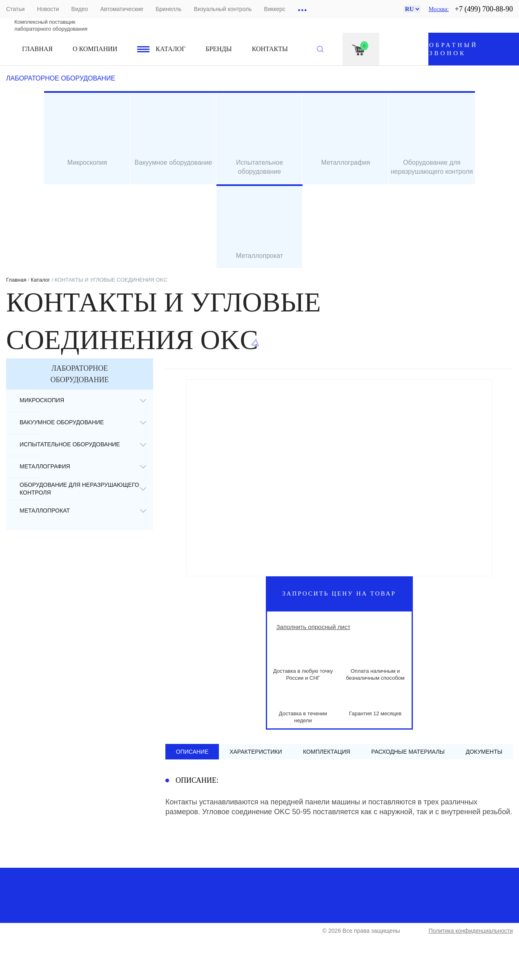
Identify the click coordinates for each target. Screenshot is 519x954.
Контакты (270, 48)
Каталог (170, 48)
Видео (79, 9)
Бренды (218, 48)
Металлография (45, 466)
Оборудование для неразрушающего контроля (79, 488)
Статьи (15, 9)
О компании (95, 48)
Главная (37, 48)
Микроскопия (42, 400)
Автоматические (121, 9)
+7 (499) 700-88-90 (484, 9)
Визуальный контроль (223, 9)
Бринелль (168, 9)
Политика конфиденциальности (470, 930)
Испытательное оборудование (70, 444)
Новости (48, 9)
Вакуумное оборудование (62, 422)
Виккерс (274, 9)
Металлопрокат (45, 510)
